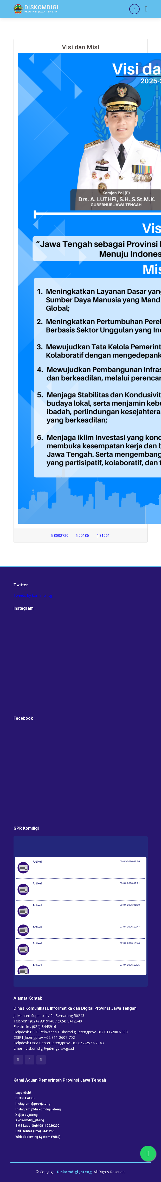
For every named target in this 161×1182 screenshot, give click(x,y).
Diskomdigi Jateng (74, 1171)
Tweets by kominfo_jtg (33, 595)
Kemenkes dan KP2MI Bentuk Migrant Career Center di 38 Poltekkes (88, 933)
